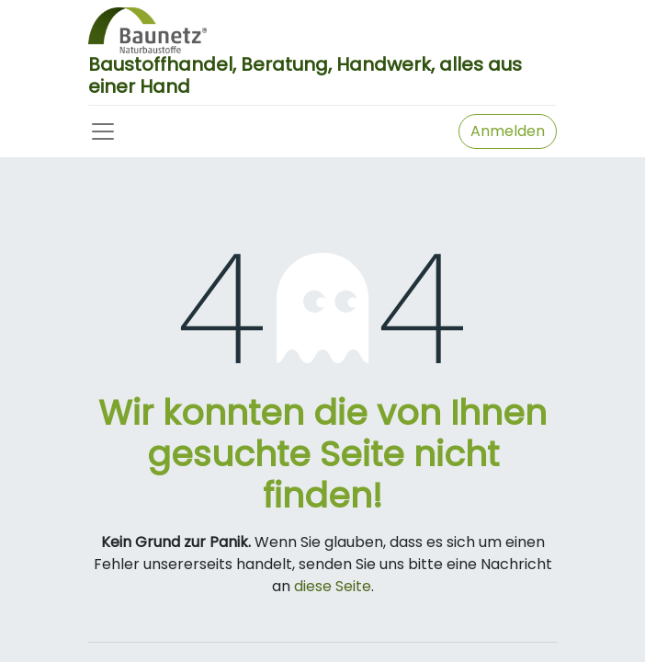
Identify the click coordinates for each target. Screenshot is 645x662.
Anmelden (507, 131)
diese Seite (332, 586)
